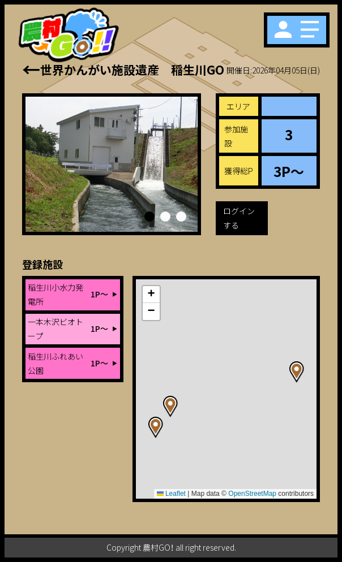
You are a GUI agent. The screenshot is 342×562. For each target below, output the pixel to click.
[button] (149, 216)
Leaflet (171, 494)
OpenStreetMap (252, 494)
